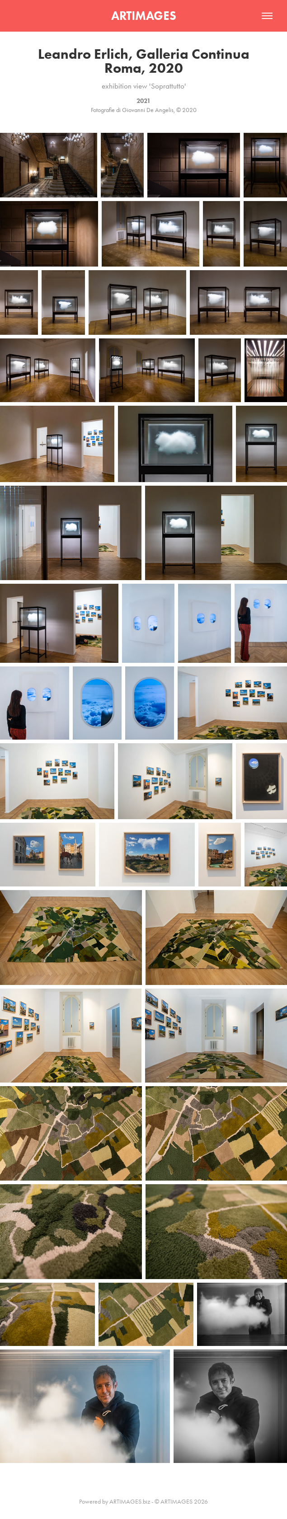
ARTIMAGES (143, 15)
